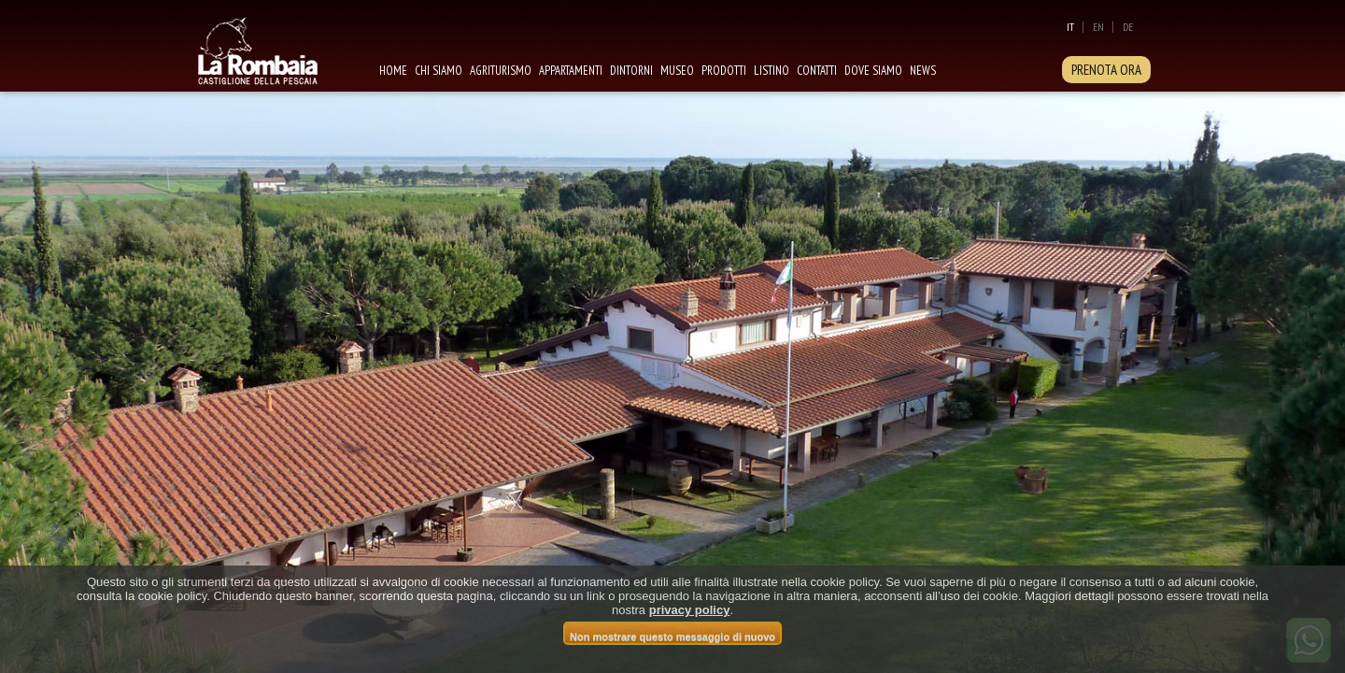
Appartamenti (570, 71)
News (923, 71)
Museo (677, 71)
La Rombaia (278, 49)
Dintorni (631, 71)
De (1128, 27)
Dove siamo (873, 71)
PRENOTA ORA (1106, 70)
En (1098, 27)
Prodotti (723, 71)
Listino (771, 71)
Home (393, 71)
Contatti (817, 71)
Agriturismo (500, 71)
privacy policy (689, 610)
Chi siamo (438, 71)
